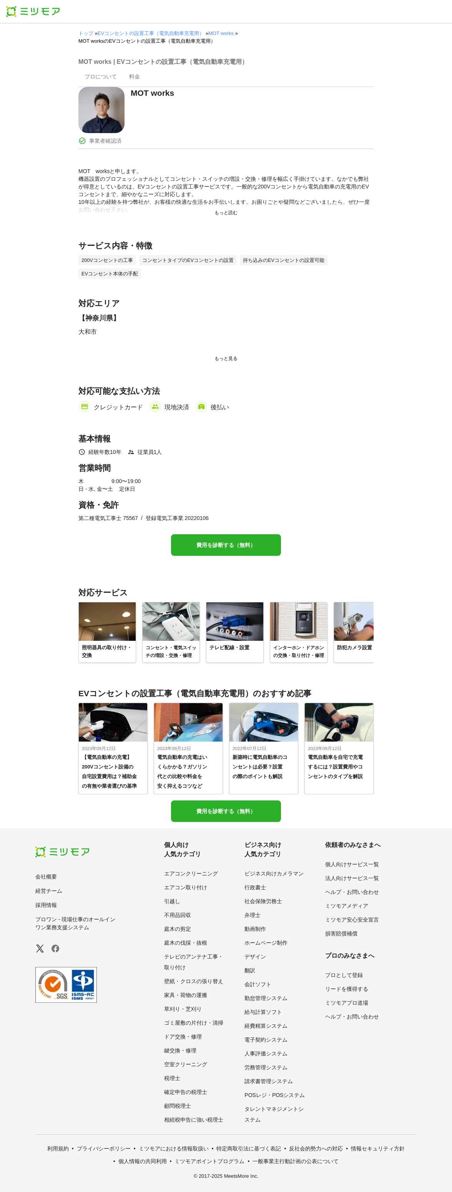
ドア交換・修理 (183, 1037)
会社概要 (46, 877)
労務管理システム (265, 1067)
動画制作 (255, 929)
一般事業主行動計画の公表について (296, 1161)
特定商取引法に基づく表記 (248, 1148)
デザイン (255, 957)
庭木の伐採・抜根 (185, 943)
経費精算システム (265, 1026)
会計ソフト (257, 984)
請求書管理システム (268, 1081)
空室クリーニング (185, 1064)
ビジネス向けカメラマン (274, 873)
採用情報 (46, 905)
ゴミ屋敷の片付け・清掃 (193, 1023)
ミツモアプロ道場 (346, 1003)
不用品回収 (177, 915)
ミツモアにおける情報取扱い (174, 1148)
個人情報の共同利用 (142, 1161)
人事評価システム (265, 1053)
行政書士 (255, 887)
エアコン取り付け (185, 887)
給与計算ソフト (263, 1012)
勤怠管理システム (265, 998)
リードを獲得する (346, 989)
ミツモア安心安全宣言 (352, 920)
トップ (85, 33)
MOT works (221, 33)
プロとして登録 (344, 975)
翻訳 (249, 970)
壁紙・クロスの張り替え (193, 981)
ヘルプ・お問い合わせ (352, 892)
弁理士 (252, 915)
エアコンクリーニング (191, 873)
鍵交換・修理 (180, 1050)
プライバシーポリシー (104, 1148)
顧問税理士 (177, 1106)
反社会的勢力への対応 (316, 1148)
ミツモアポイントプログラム (209, 1161)
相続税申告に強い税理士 (193, 1120)
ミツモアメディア (346, 906)
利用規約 (58, 1148)
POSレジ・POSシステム (274, 1095)
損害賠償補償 (341, 933)
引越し (172, 901)
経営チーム (48, 891)
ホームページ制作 (265, 943)
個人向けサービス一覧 (352, 864)
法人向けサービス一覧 (352, 878)
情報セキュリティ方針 (378, 1148)
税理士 (172, 1078)
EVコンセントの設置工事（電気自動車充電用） (151, 33)
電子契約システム (265, 1040)
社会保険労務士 (263, 901)
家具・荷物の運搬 (185, 995)
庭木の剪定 (177, 929)
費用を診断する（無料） (226, 545)
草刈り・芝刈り (183, 1009)
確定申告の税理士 (185, 1092)
